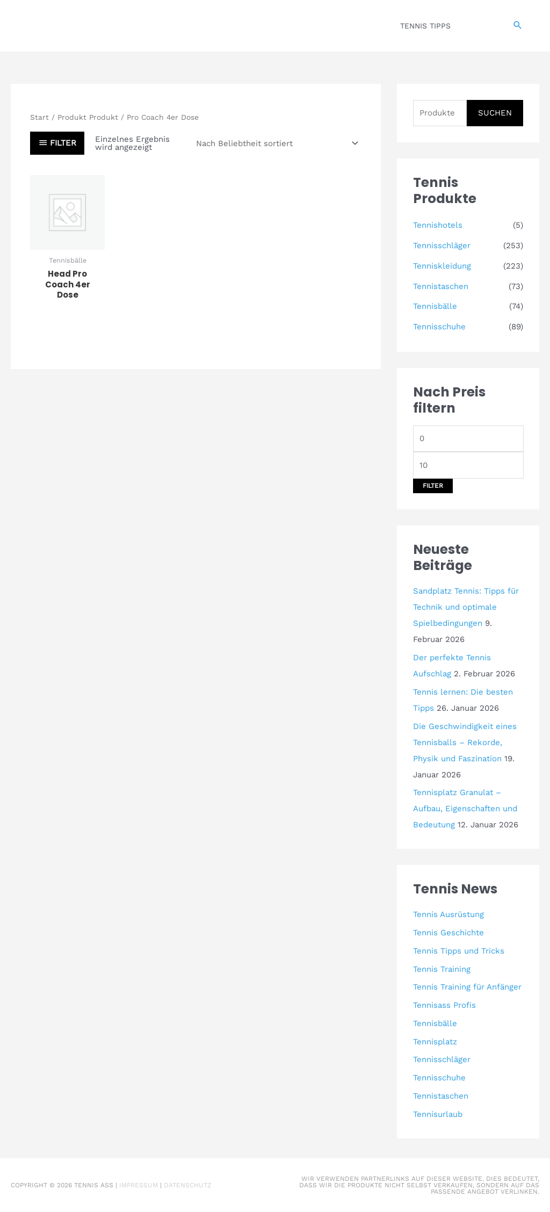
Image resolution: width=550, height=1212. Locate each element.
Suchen (495, 113)
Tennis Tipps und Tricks (458, 951)
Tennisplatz (435, 1042)
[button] (517, 26)
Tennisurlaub (437, 1114)
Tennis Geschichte (448, 932)
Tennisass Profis (444, 1005)
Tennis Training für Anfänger (467, 987)
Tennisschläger (442, 245)
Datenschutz (188, 1185)
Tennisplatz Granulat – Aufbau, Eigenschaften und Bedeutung (465, 808)
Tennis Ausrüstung (448, 914)
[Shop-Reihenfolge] (275, 143)
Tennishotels (437, 225)
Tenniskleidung (442, 266)
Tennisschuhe (439, 326)
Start (39, 117)
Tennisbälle (435, 306)
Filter (433, 485)
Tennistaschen (440, 286)
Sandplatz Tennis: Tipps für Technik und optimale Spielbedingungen (466, 607)
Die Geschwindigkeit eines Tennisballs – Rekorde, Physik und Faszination (465, 742)
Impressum (138, 1185)
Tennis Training (442, 969)
